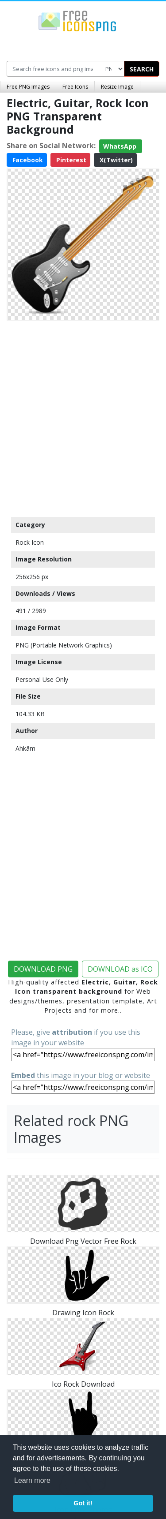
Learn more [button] (32, 1480)
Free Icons (75, 86)
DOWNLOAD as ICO (120, 969)
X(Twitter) (115, 160)
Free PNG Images (28, 86)
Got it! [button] (82, 1503)
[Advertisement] (83, 416)
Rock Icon (29, 542)
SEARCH (142, 69)
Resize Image (117, 86)
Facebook (27, 160)
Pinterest (70, 160)
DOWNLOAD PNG (43, 969)
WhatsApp (120, 146)
